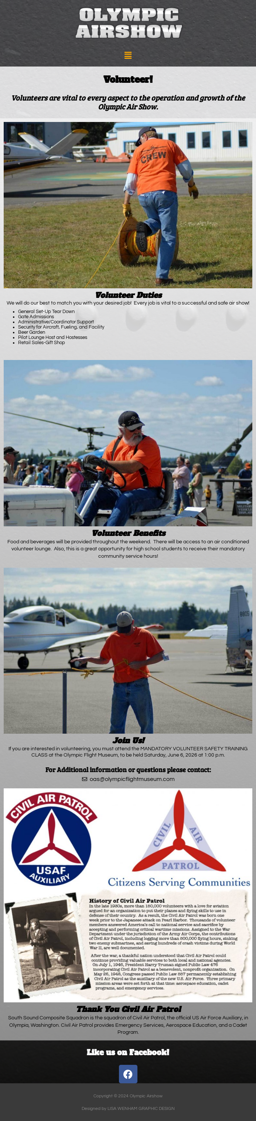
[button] (128, 55)
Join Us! (128, 741)
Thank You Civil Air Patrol (128, 1009)
